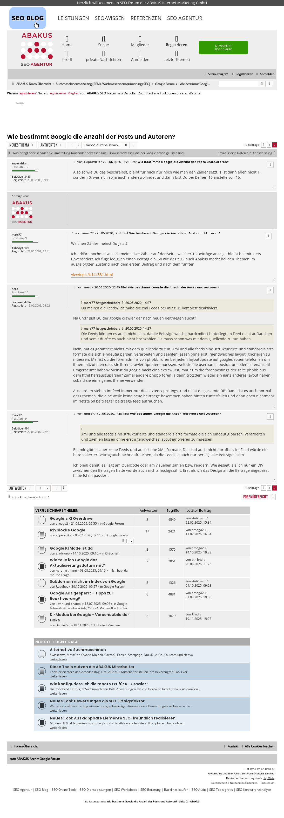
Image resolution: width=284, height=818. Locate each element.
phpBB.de (268, 778)
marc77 (17, 234)
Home (67, 41)
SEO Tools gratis (221, 790)
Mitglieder (140, 41)
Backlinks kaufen (176, 790)
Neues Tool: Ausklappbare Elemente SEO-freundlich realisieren (112, 718)
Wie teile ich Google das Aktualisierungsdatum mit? (77, 562)
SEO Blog (41, 790)
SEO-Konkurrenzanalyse (253, 790)
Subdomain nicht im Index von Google (87, 581)
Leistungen (73, 18)
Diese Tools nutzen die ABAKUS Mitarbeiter (92, 666)
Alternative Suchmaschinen (78, 649)
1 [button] (269, 145)
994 (26, 247)
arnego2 (62, 523)
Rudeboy (62, 586)
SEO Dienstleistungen (95, 790)
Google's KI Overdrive (71, 518)
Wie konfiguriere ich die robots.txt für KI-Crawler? (99, 684)
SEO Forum (129, 2)
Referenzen (146, 18)
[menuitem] (264, 74)
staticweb (198, 518)
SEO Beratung (150, 790)
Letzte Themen (177, 55)
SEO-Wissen (110, 18)
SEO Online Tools (64, 790)
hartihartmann (66, 570)
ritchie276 (63, 625)
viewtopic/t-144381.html (92, 274)
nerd (15, 288)
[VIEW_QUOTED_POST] (123, 303)
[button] (263, 145)
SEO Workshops (125, 790)
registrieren (27, 93)
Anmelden (140, 55)
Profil (67, 55)
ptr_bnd (197, 559)
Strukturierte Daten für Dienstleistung (247, 153)
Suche (103, 41)
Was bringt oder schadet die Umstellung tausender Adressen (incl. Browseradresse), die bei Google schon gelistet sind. (98, 153)
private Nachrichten (103, 55)
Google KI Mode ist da (71, 548)
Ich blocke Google (67, 530)
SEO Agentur (184, 18)
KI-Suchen (112, 553)
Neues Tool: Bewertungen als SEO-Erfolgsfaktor (97, 701)
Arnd (195, 614)
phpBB (227, 773)
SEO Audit (199, 790)
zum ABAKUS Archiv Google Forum (35, 759)
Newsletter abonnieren (223, 47)
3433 (27, 176)
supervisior (19, 163)
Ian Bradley (267, 769)
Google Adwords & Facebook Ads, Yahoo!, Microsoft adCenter (88, 605)
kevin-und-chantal (69, 603)
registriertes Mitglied (64, 93)
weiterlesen (58, 659)
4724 (27, 302)
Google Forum (113, 523)
